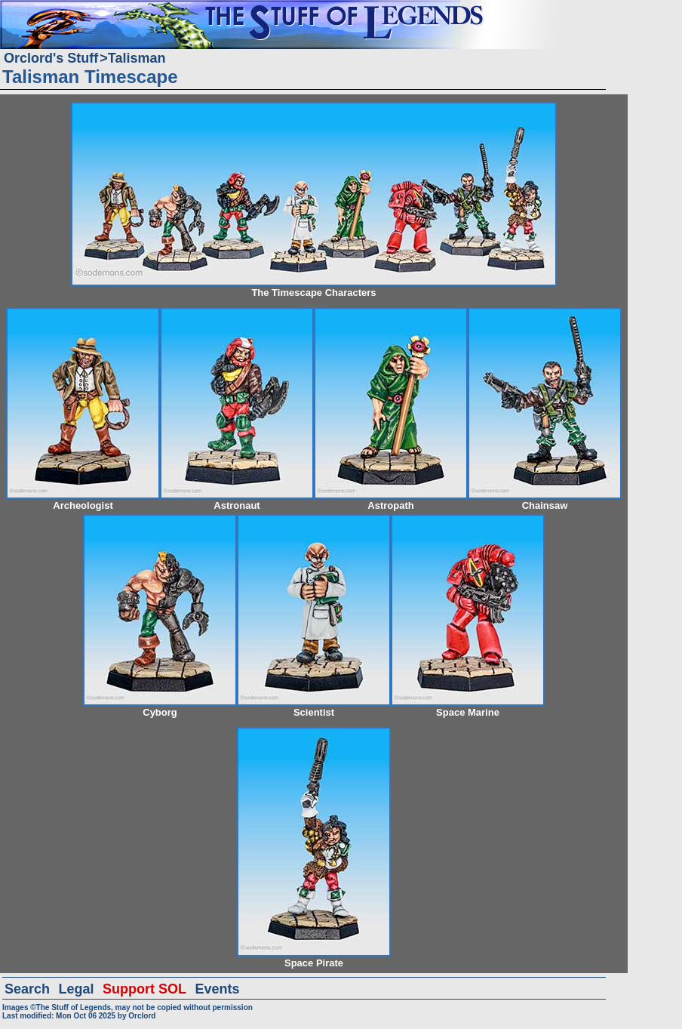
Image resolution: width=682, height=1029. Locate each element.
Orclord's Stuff (51, 58)
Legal (76, 989)
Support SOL (144, 989)
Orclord (141, 1016)
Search (27, 989)
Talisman (137, 58)
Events (217, 989)
